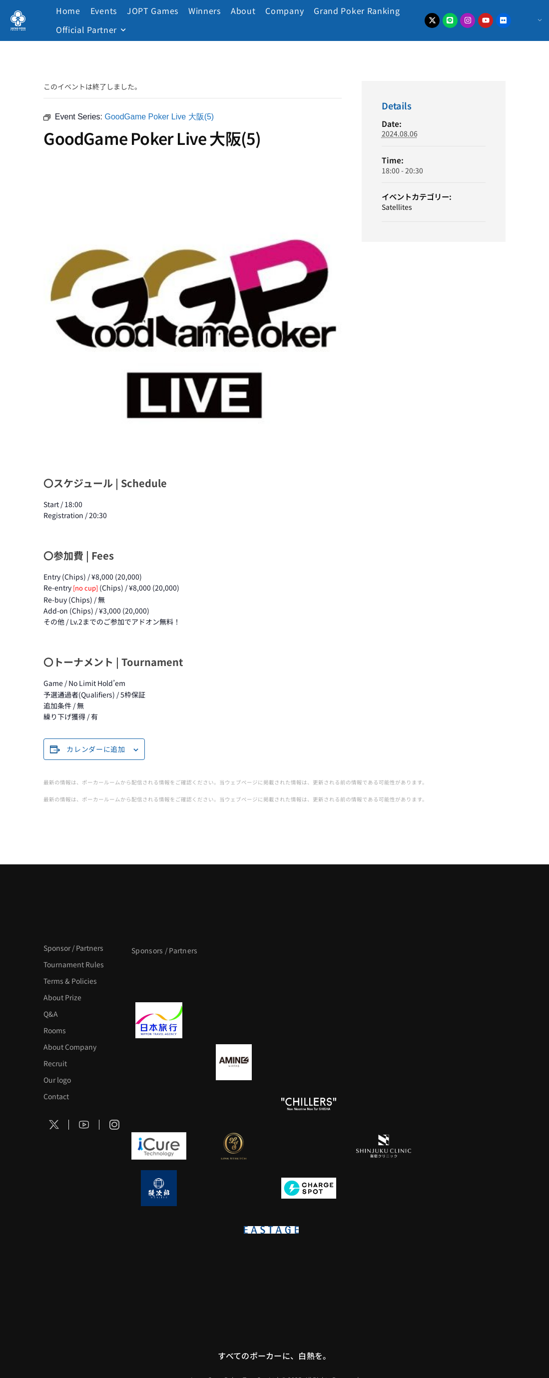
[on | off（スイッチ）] (196, 1230)
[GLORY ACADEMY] (234, 1020)
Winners (204, 10)
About (243, 10)
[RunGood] (234, 1104)
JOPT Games (152, 10)
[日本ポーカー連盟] (346, 1230)
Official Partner (86, 29)
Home (68, 10)
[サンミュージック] (309, 978)
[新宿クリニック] (384, 1146)
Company (284, 10)
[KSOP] (196, 1272)
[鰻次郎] (159, 1188)
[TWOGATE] (309, 1020)
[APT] (159, 978)
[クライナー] (309, 1062)
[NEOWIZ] (346, 1272)
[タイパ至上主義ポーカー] (384, 978)
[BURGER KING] (159, 1062)
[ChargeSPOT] (309, 1188)
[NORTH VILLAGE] (234, 1188)
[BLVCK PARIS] (234, 978)
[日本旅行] (159, 1020)
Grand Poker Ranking (357, 10)
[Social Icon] (53, 1124)
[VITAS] (234, 1062)
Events (103, 10)
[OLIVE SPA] (309, 1146)
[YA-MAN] (384, 1062)
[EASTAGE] (271, 1230)
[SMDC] (384, 1188)
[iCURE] (159, 1146)
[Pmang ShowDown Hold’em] (271, 1272)
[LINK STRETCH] (234, 1146)
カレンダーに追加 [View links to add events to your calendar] (95, 749)
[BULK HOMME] (384, 1104)
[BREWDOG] (384, 1020)
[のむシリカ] (159, 1104)
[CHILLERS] (309, 1104)
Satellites (397, 207)
